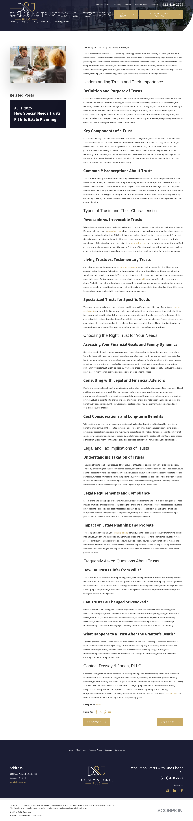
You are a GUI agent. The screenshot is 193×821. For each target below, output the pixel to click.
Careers (108, 750)
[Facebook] (181, 790)
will (143, 279)
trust (87, 98)
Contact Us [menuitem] (104, 14)
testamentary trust (128, 267)
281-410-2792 (172, 4)
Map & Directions (18, 782)
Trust (98, 704)
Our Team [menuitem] (75, 14)
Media (128, 4)
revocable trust (114, 231)
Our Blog (117, 4)
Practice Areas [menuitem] (89, 14)
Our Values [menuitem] (63, 14)
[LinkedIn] (174, 790)
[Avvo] (167, 790)
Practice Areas (95, 750)
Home (70, 750)
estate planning (121, 532)
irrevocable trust (138, 243)
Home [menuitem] (54, 14)
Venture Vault (102, 4)
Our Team (81, 750)
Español (154, 4)
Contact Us (120, 750)
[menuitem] (13, 815)
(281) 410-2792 (171, 693)
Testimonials (141, 4)
